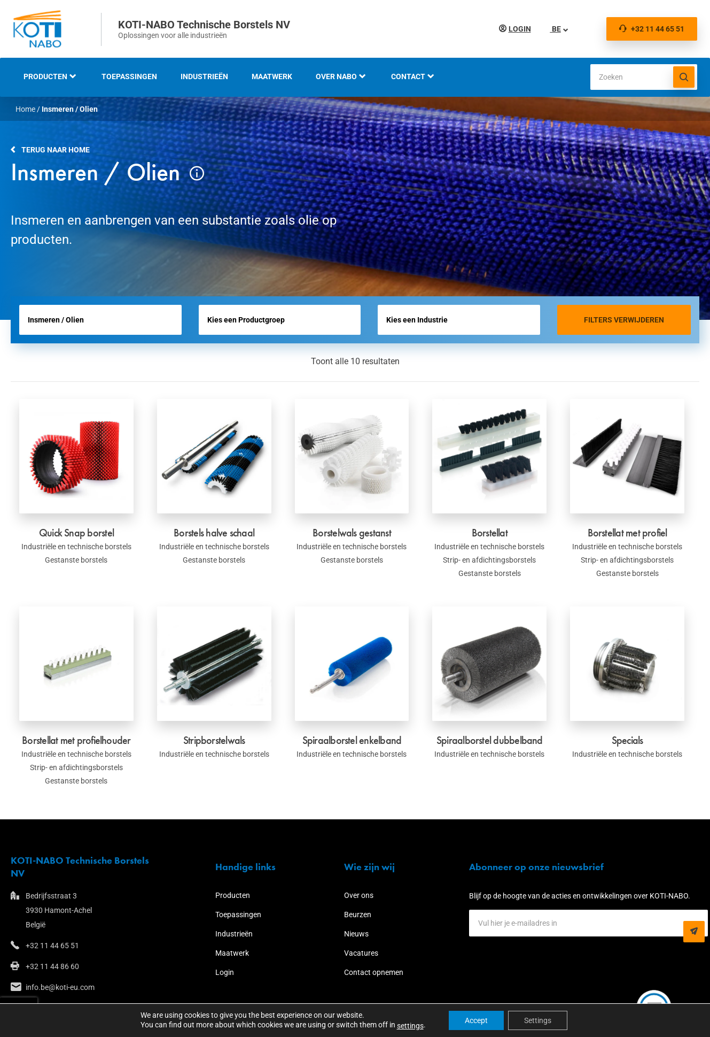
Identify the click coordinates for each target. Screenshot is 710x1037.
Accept (476, 1020)
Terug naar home (55, 149)
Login (520, 29)
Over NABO (336, 76)
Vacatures (361, 953)
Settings (537, 1020)
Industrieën (204, 76)
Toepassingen (129, 76)
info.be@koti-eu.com (60, 987)
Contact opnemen (373, 972)
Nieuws (356, 934)
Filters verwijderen (624, 320)
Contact (408, 76)
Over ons (358, 895)
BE (555, 29)
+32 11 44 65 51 (651, 29)
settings (410, 1025)
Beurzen (357, 914)
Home (25, 109)
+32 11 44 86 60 (52, 966)
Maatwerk (272, 76)
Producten (45, 76)
